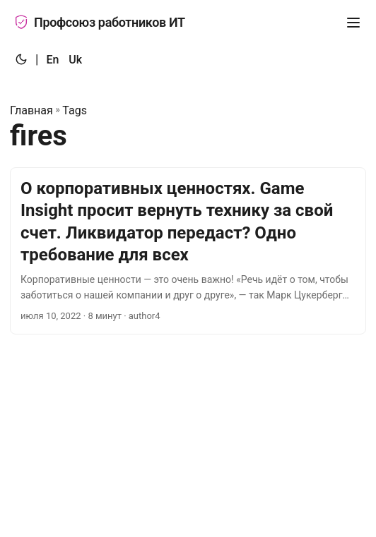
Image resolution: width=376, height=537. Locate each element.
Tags (74, 110)
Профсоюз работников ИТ (99, 22)
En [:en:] (52, 59)
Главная (31, 110)
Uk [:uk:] (75, 59)
